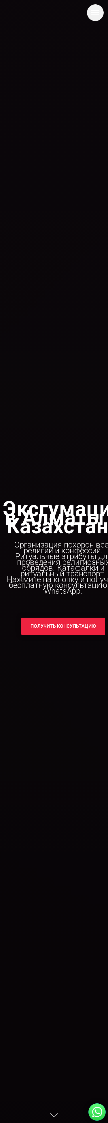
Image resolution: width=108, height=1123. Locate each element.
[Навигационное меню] (95, 13)
